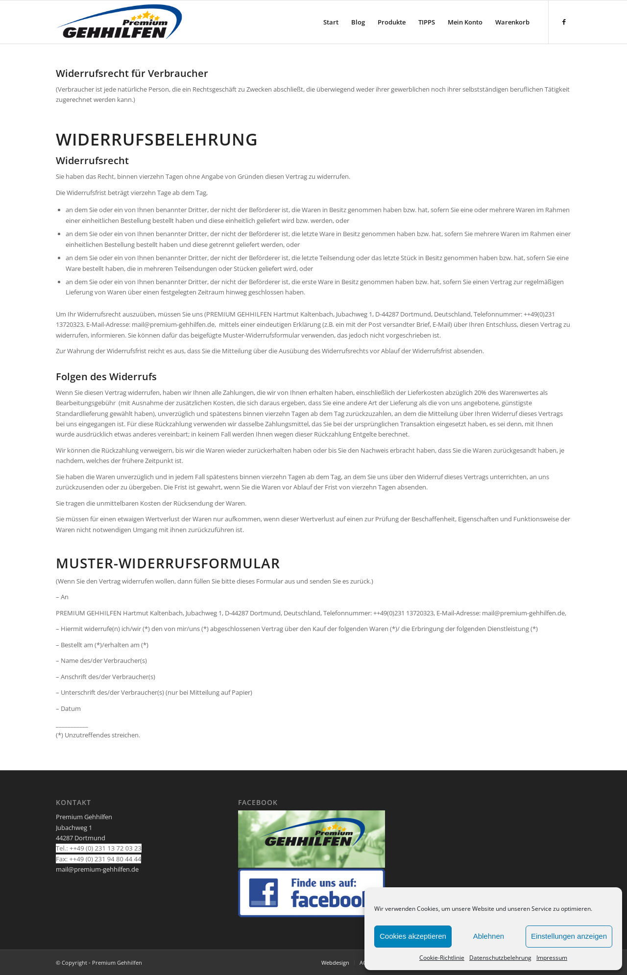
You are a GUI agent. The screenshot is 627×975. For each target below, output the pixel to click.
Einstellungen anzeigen (569, 936)
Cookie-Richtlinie (441, 957)
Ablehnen (488, 936)
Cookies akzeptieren (413, 936)
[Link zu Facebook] (563, 21)
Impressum (551, 957)
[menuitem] (331, 22)
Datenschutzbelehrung (500, 957)
